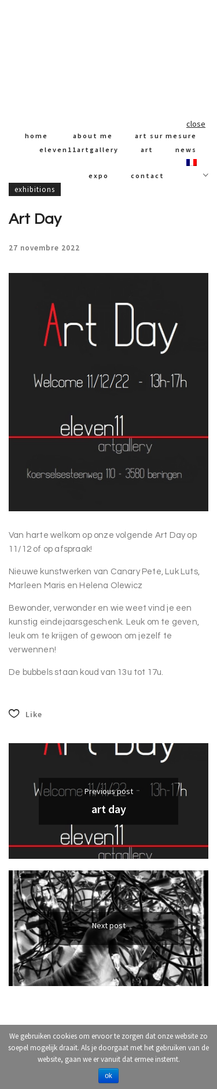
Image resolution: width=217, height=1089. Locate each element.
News (186, 149)
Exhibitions (34, 189)
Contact (147, 175)
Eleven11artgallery (79, 149)
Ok (108, 1076)
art (147, 149)
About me (93, 135)
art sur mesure (166, 135)
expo (99, 175)
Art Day (108, 809)
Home (36, 135)
